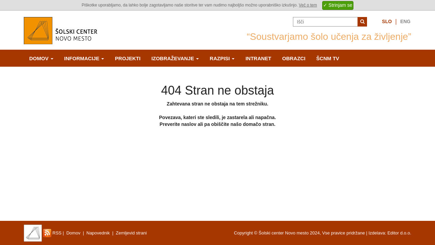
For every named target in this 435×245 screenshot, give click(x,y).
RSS (52, 232)
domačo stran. (259, 124)
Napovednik (98, 232)
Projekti (127, 58)
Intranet (258, 58)
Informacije (84, 58)
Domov (41, 58)
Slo (387, 21)
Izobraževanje (175, 58)
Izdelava (376, 232)
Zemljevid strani (131, 232)
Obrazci (293, 58)
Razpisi (222, 58)
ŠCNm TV (328, 58)
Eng (405, 21)
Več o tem (308, 5)
